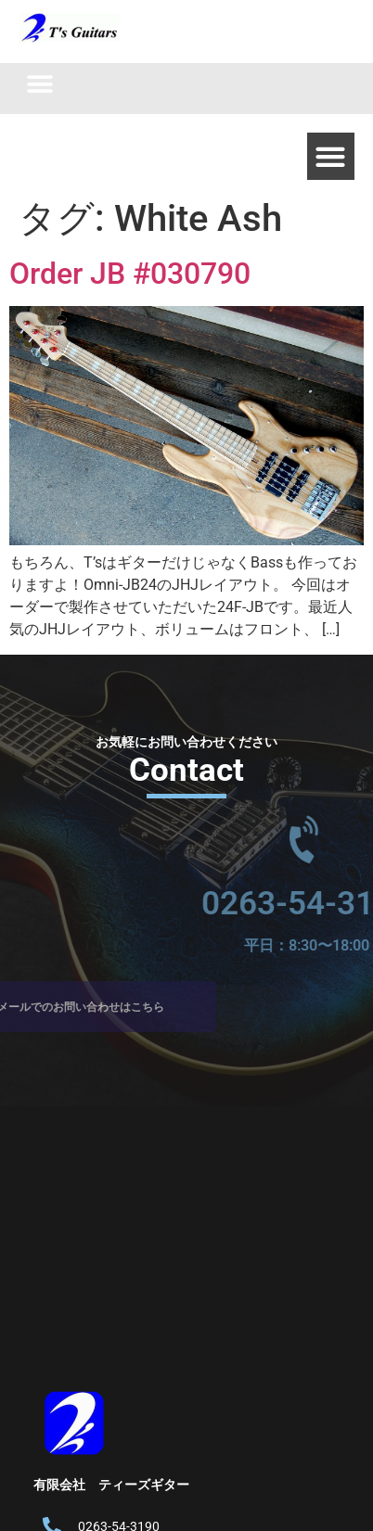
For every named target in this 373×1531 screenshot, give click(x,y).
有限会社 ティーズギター (111, 1484)
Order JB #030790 (130, 273)
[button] (39, 84)
